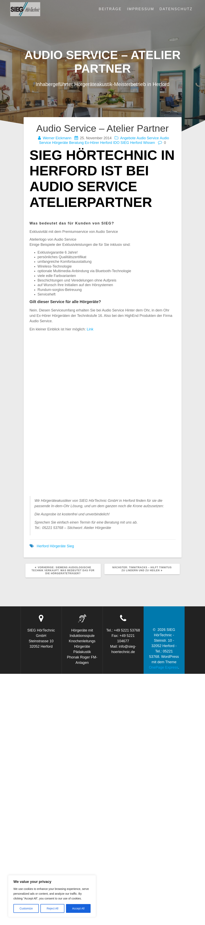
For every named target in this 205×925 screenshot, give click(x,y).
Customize (26, 908)
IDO (116, 143)
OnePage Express (163, 667)
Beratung (76, 143)
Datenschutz (176, 9)
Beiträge (110, 9)
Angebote (128, 138)
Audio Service (148, 138)
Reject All (52, 908)
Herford (106, 143)
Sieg (70, 546)
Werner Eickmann (57, 138)
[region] (52, 896)
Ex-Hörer (92, 143)
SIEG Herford (131, 143)
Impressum (140, 9)
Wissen (149, 143)
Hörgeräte (58, 546)
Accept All (78, 908)
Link (90, 329)
